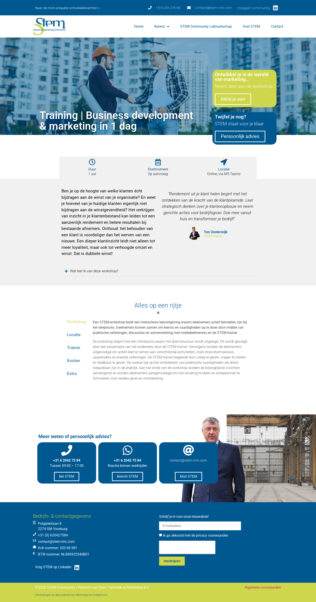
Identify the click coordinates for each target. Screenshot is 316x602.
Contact (277, 26)
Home (138, 26)
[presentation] (187, 547)
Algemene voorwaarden (262, 587)
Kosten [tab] (73, 360)
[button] (158, 271)
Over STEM (251, 26)
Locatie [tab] (74, 334)
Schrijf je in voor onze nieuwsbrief (184, 516)
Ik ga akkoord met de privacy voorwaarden (195, 535)
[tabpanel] (171, 356)
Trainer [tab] (73, 347)
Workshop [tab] (76, 321)
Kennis (161, 26)
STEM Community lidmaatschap (206, 26)
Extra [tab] (72, 373)
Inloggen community (253, 8)
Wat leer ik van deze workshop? (93, 271)
